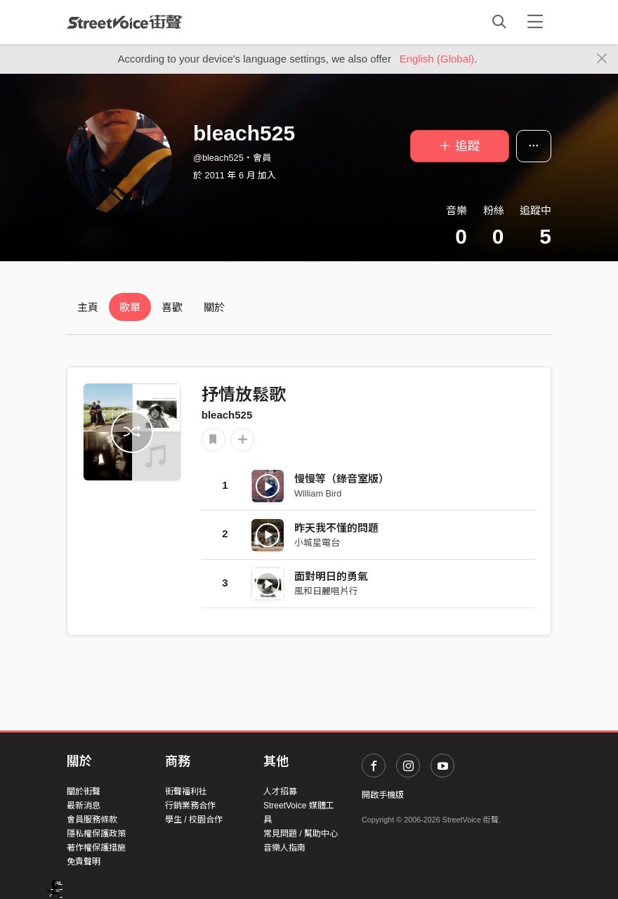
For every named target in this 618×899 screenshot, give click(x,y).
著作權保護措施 (96, 848)
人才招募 (280, 791)
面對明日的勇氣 (331, 576)
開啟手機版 (383, 795)
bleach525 (227, 415)
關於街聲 (83, 791)
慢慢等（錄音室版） (341, 479)
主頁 (87, 307)
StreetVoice (125, 22)
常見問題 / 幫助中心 (300, 834)
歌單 (129, 307)
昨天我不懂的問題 (336, 528)
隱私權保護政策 (96, 834)
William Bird (317, 493)
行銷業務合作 (190, 806)
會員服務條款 (92, 820)
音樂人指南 (284, 848)
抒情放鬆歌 (244, 394)
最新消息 (83, 806)
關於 (214, 307)
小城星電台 (317, 542)
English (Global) (437, 59)
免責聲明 (83, 862)
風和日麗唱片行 (326, 591)
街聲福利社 (186, 791)
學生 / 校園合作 (194, 820)
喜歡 (172, 307)
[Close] (602, 59)
